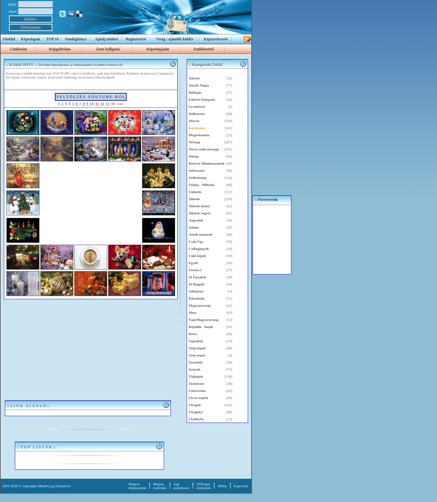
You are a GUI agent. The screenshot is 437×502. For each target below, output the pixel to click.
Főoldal (9, 39)
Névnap (194, 142)
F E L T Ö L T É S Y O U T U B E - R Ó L (91, 97)
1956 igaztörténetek (203, 486)
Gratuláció (197, 106)
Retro (193, 334)
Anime (194, 227)
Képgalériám (60, 49)
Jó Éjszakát (197, 277)
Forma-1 (195, 270)
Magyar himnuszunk (137, 486)
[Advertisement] (89, 347)
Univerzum (197, 391)
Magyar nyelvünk (159, 486)
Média (222, 486)
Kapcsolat (241, 486)
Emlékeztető (203, 49)
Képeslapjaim (157, 49)
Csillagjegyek (199, 249)
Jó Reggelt (196, 284)
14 (113, 104)
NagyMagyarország (203, 320)
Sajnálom (196, 341)
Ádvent (194, 78)
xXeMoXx (196, 419)
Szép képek (197, 348)
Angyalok (196, 220)
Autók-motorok (200, 234)
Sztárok (194, 369)
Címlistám (18, 49)
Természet (196, 383)
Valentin (195, 192)
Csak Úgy (196, 241)
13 (107, 104)
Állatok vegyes (200, 213)
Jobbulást (196, 291)
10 (92, 104)
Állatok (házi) (199, 206)
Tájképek (196, 376)
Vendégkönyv (76, 39)
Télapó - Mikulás (201, 185)
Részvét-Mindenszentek (206, 163)
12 (102, 104)
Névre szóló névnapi (204, 149)
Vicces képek (198, 398)
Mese (192, 312)
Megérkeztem (199, 135)
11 (97, 104)
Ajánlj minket (106, 39)
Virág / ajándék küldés (174, 39)
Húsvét (194, 121)
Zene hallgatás (108, 49)
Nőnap (194, 156)
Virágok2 (196, 412)
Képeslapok (30, 39)
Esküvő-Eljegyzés (202, 99)
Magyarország (200, 305)
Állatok (194, 199)
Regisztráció (136, 39)
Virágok (195, 405)
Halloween (197, 114)
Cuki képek (197, 256)
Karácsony (197, 128)
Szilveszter (197, 170)
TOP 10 (52, 39)
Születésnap (198, 177)
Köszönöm (197, 298)
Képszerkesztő (216, 39)
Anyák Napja (199, 85)
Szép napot (197, 355)
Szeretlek (196, 362)
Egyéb (193, 263)
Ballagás (195, 92)
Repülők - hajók (201, 327)
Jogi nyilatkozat (181, 486)
